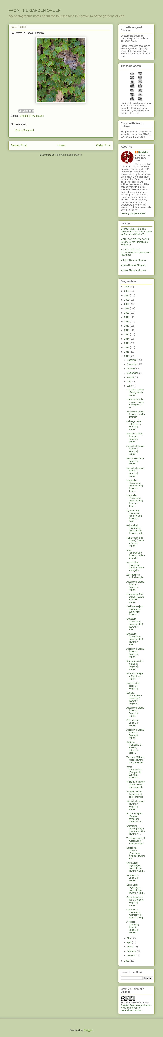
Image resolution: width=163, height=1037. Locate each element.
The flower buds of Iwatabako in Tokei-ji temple (135, 841)
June (129, 386)
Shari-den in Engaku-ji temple (132, 723)
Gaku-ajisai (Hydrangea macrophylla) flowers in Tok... (135, 529)
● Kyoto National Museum (133, 270)
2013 (127, 343)
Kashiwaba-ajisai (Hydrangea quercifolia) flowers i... (134, 610)
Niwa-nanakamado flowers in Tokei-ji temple (135, 554)
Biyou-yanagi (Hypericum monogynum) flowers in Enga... (134, 515)
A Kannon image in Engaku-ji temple (134, 676)
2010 (127, 356)
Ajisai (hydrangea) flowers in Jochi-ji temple (135, 414)
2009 (127, 960)
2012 (127, 347)
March (130, 946)
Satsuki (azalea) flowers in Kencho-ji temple (134, 437)
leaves (40, 116)
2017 (127, 325)
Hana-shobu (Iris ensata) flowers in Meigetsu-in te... (135, 403)
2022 (127, 304)
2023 (127, 299)
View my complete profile (133, 213)
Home (61, 145)
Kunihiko (143, 152)
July (129, 381)
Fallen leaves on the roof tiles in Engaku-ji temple (134, 901)
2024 (127, 295)
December (132, 360)
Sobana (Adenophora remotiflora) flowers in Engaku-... (134, 698)
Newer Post (19, 145)
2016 (127, 330)
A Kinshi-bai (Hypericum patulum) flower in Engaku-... (135, 566)
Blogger (88, 1030)
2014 (127, 339)
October (131, 368)
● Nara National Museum (133, 265)
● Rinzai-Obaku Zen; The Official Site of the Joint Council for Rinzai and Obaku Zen (136, 232)
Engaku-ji (25, 116)
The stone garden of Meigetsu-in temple (135, 392)
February (131, 951)
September (132, 373)
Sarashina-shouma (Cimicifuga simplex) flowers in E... (135, 853)
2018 (127, 321)
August (130, 377)
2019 (127, 317)
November (132, 364)
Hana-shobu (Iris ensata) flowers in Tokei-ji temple (135, 542)
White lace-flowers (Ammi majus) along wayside (135, 784)
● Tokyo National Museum (134, 260)
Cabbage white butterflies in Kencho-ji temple (133, 425)
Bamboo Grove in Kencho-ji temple (135, 461)
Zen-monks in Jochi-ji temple (134, 576)
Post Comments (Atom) (68, 154)
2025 (127, 291)
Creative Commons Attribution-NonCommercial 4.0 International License (136, 1008)
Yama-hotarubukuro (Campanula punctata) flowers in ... (134, 772)
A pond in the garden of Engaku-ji (132, 686)
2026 (127, 286)
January (131, 955)
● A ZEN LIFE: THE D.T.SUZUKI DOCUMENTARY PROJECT (136, 252)
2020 (127, 312)
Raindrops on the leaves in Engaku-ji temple (134, 665)
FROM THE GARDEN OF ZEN (34, 10)
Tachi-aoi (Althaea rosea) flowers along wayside (135, 760)
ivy (33, 116)
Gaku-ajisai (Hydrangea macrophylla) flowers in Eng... (135, 867)
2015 (127, 334)
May (129, 938)
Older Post (103, 145)
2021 (127, 308)
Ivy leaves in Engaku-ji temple (132, 878)
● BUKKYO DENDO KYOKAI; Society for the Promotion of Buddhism (135, 242)
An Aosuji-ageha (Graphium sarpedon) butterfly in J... (134, 817)
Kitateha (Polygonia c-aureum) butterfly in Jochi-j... (134, 747)
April (129, 942)
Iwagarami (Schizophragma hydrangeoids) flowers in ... (135, 830)
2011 (127, 352)
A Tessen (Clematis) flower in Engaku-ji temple (132, 927)
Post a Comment (24, 130)
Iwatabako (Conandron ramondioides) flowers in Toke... (134, 485)
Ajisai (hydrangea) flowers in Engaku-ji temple (135, 586)
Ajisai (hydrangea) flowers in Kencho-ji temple (135, 450)
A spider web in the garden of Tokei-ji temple (134, 794)
